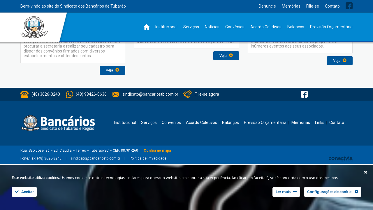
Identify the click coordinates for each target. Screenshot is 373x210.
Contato (332, 6)
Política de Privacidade (148, 158)
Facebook (349, 5)
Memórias (291, 6)
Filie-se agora (207, 94)
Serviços (191, 26)
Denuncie (267, 6)
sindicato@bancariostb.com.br (150, 94)
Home (146, 27)
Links (319, 122)
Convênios (234, 26)
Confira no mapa (157, 150)
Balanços (295, 26)
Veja (112, 70)
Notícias (212, 26)
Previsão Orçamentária (331, 26)
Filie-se (312, 6)
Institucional (166, 26)
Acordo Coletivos (265, 26)
